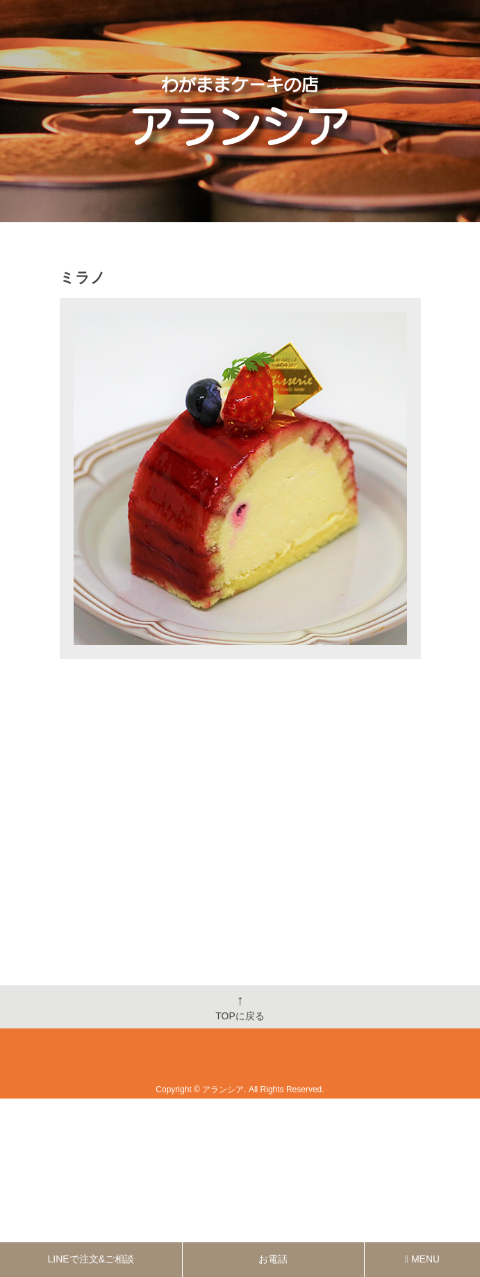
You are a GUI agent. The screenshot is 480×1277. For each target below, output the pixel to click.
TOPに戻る (240, 1006)
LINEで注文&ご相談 (91, 1259)
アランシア (223, 1089)
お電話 (273, 1259)
